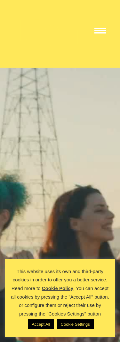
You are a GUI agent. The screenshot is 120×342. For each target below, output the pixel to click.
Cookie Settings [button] (75, 324)
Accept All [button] (41, 324)
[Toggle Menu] (102, 34)
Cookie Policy (57, 288)
